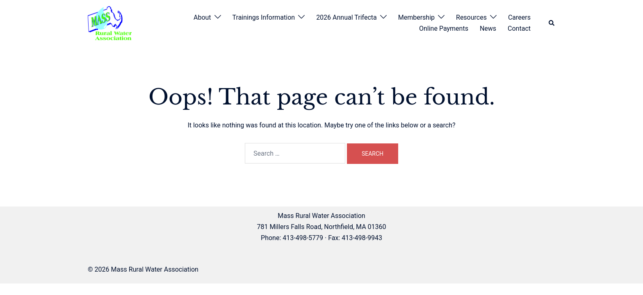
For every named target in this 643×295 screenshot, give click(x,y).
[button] (552, 23)
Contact (519, 28)
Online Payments (443, 28)
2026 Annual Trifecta (346, 17)
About (202, 17)
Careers (519, 17)
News (488, 28)
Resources (471, 17)
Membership (416, 17)
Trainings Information (264, 17)
